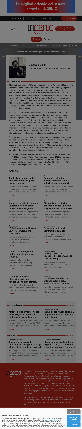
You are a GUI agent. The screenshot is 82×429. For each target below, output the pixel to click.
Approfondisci (73, 412)
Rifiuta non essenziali (74, 418)
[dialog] (41, 418)
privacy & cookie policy (52, 420)
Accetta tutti (74, 424)
